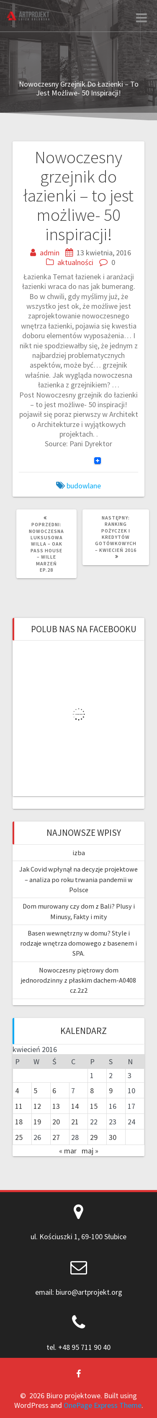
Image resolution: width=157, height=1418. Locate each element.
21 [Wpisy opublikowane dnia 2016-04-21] (75, 1121)
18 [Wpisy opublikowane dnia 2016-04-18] (19, 1121)
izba (78, 852)
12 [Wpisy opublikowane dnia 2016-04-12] (37, 1106)
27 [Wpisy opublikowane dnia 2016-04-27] (56, 1137)
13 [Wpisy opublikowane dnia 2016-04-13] (56, 1106)
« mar (68, 1151)
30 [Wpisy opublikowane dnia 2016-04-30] (112, 1137)
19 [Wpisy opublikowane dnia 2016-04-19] (37, 1121)
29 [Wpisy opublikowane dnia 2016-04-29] (94, 1137)
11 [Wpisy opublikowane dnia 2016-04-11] (19, 1106)
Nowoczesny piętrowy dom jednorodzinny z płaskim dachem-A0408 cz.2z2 (78, 980)
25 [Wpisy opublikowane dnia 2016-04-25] (19, 1137)
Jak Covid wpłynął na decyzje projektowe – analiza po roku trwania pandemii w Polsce (78, 879)
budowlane (84, 485)
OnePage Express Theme (103, 1405)
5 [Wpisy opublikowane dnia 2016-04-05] (35, 1090)
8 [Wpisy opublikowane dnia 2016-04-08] (92, 1090)
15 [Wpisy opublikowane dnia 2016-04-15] (94, 1106)
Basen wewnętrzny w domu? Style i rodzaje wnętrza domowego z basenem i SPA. (78, 943)
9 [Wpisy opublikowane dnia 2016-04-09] (111, 1090)
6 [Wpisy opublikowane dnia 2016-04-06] (54, 1090)
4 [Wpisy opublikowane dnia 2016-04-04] (17, 1090)
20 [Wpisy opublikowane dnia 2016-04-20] (56, 1121)
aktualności (75, 262)
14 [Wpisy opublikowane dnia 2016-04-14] (75, 1106)
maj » (90, 1151)
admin (49, 252)
